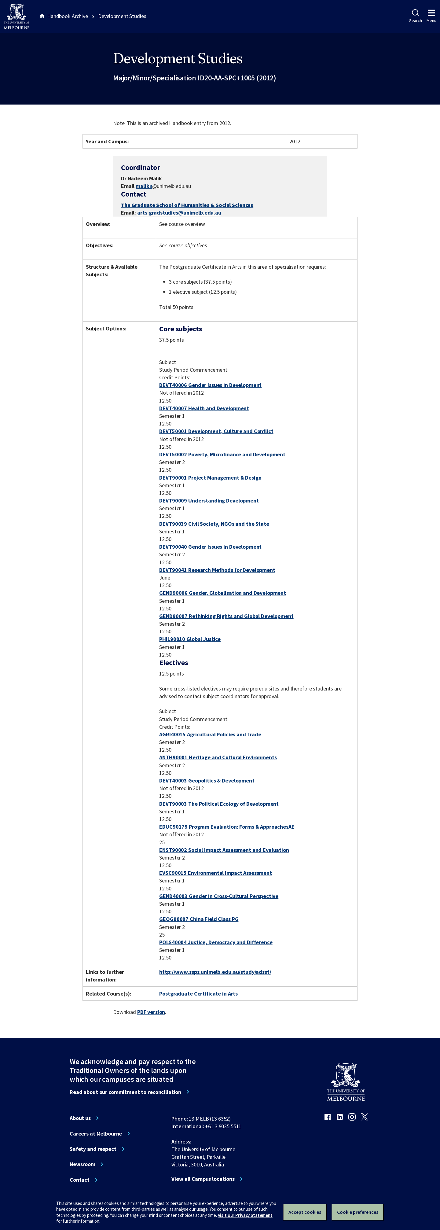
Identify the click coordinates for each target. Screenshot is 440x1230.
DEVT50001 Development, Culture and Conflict (216, 431)
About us (80, 1118)
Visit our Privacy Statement (245, 1215)
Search (415, 16)
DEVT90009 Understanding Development (208, 500)
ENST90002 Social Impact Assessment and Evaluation (224, 849)
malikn (144, 186)
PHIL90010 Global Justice (190, 639)
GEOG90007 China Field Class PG (198, 918)
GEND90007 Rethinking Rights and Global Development (226, 616)
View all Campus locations (203, 1179)
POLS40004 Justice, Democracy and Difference (215, 942)
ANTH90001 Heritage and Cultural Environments (218, 757)
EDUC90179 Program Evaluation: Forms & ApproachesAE (226, 826)
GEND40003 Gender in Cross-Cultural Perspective (218, 896)
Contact (80, 1180)
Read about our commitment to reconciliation (125, 1092)
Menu (431, 16)
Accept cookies (304, 1212)
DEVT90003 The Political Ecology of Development (219, 803)
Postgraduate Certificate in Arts (198, 993)
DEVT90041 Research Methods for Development (217, 569)
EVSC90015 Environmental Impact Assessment (215, 872)
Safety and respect (93, 1149)
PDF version (151, 1011)
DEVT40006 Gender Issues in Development (210, 385)
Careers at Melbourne (96, 1133)
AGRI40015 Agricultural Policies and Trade (210, 734)
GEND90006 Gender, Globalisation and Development (222, 592)
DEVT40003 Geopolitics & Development (206, 780)
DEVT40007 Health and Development (204, 408)
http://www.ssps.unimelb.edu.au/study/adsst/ (215, 971)
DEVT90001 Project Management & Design (210, 477)
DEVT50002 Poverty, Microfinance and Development (222, 454)
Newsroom (82, 1164)
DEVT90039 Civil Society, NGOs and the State (214, 523)
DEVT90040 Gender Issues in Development (210, 546)
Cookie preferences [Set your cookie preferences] (357, 1212)
